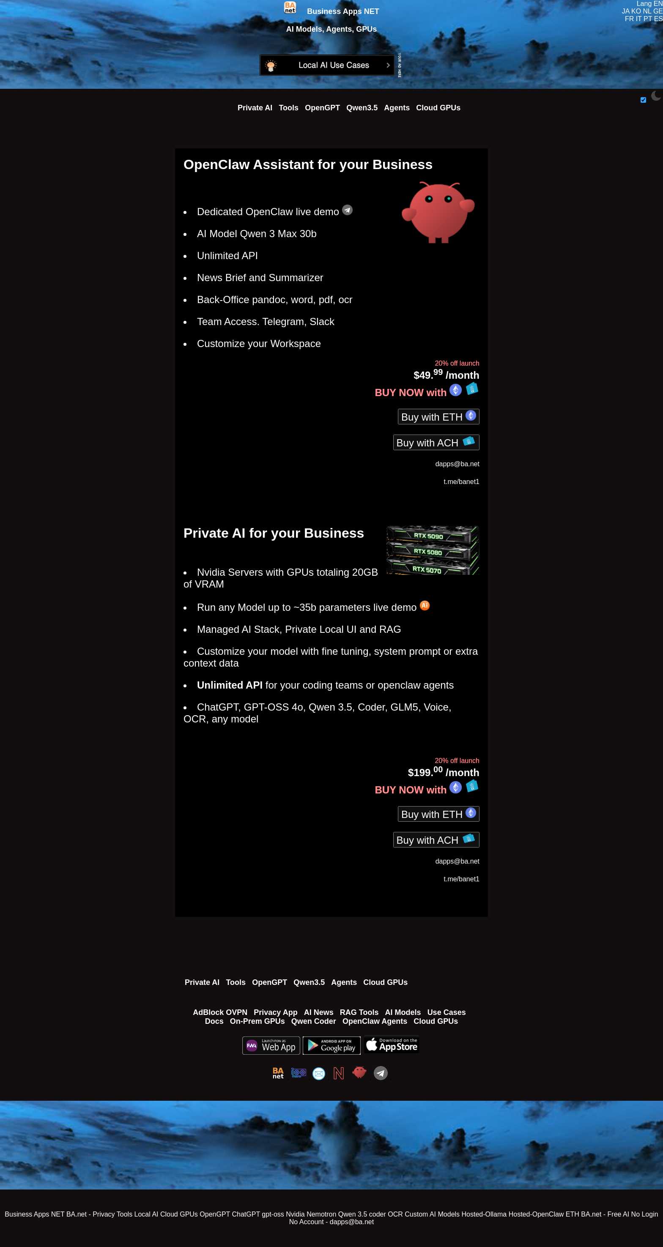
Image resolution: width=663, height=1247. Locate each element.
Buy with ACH (436, 442)
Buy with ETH (438, 416)
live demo (324, 211)
